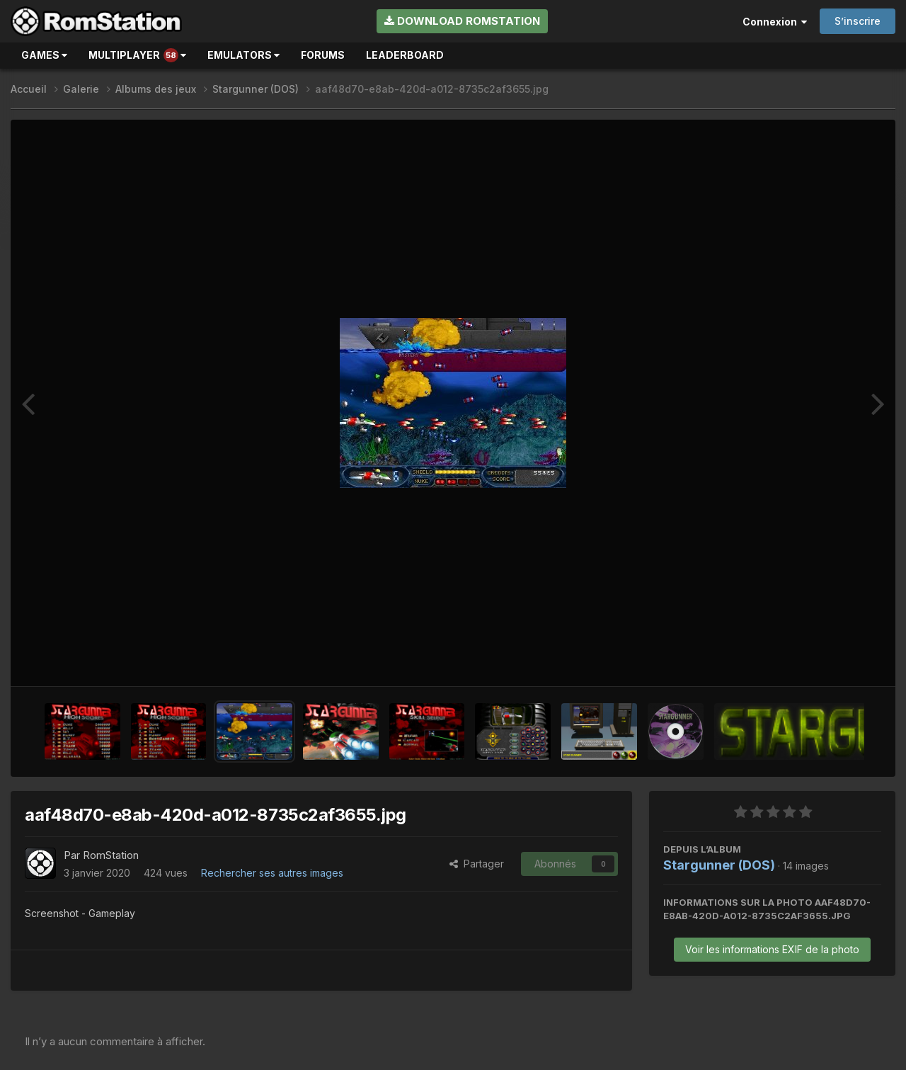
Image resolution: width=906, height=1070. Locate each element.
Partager (476, 864)
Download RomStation (462, 21)
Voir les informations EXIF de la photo (772, 949)
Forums (323, 55)
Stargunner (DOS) (719, 865)
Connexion (774, 22)
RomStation (111, 855)
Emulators (243, 55)
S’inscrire (858, 21)
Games (44, 55)
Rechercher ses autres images (272, 873)
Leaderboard (405, 55)
